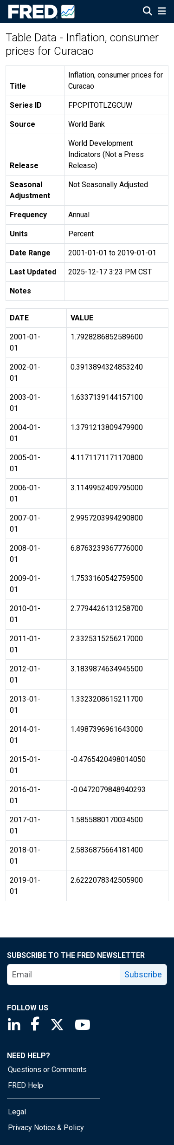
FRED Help (25, 1085)
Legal (17, 1111)
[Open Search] (147, 12)
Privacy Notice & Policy (46, 1127)
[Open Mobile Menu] (161, 12)
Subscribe (143, 974)
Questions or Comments (47, 1069)
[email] (63, 974)
